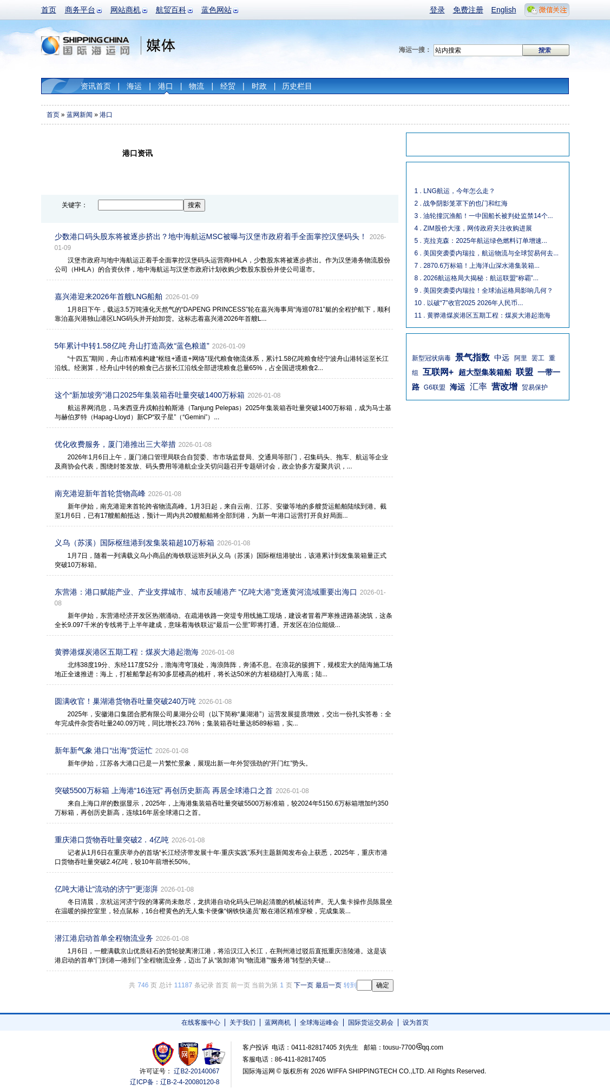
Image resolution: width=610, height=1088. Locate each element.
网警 (188, 1053)
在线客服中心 (200, 1022)
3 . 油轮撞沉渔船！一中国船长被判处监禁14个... (484, 216)
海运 (134, 86)
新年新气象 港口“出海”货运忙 (104, 750)
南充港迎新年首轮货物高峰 (100, 493)
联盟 (524, 372)
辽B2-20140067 (196, 1071)
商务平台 (80, 9)
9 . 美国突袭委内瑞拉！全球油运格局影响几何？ (484, 290)
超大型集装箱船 (484, 372)
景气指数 (472, 357)
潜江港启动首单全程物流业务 (104, 938)
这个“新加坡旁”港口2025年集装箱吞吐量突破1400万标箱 (150, 395)
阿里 (520, 358)
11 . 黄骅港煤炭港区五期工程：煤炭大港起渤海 (482, 315)
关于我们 (242, 1022)
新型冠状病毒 (431, 358)
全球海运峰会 (319, 1022)
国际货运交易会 (370, 1022)
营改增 (504, 386)
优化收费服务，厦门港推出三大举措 (115, 444)
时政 (259, 86)
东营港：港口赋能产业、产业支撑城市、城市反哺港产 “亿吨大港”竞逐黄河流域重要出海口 (206, 592)
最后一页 (329, 985)
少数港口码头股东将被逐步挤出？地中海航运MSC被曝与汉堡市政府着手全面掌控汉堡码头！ (211, 236)
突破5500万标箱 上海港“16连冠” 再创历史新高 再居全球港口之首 (164, 790)
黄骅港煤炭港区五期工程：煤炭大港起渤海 (127, 652)
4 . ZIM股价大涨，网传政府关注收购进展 (473, 228)
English (503, 9)
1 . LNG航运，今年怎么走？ (455, 191)
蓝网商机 (278, 1022)
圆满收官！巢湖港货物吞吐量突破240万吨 (125, 701)
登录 (437, 9)
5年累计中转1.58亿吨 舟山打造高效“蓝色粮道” (132, 345)
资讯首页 (96, 86)
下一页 (303, 985)
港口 (165, 86)
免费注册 (468, 9)
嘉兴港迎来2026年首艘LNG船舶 (109, 296)
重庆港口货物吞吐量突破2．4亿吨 (112, 839)
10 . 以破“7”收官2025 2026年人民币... (469, 303)
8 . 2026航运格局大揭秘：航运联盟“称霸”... (477, 278)
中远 (501, 357)
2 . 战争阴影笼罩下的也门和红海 (461, 203)
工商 (164, 1053)
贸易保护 (535, 387)
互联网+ (438, 372)
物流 (196, 86)
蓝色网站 (216, 9)
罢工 (538, 358)
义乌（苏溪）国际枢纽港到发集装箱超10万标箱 (135, 542)
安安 (213, 1053)
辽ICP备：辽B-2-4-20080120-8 (174, 1082)
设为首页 (416, 1022)
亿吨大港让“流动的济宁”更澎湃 (106, 889)
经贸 (227, 86)
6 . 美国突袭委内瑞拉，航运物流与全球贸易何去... (487, 253)
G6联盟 (434, 387)
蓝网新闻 (80, 114)
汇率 (478, 386)
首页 (48, 9)
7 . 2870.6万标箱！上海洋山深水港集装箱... (477, 265)
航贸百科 (171, 9)
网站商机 (125, 9)
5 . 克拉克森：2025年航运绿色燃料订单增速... (481, 241)
